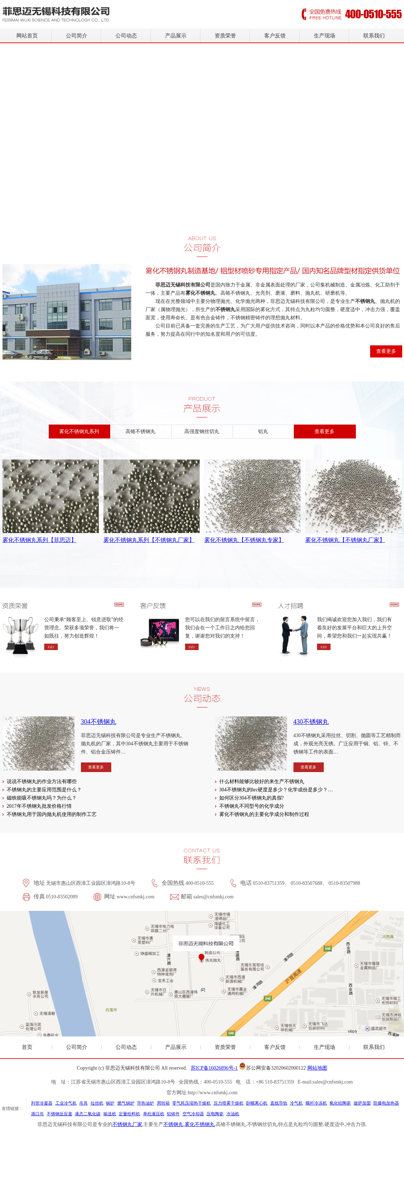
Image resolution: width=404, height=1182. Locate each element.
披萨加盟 (362, 1103)
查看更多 (386, 351)
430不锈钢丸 (311, 721)
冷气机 (296, 1103)
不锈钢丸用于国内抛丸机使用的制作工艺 (52, 814)
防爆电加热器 (386, 1103)
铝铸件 (173, 1113)
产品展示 (175, 36)
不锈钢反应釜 (59, 1113)
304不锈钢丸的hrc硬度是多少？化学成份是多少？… (276, 789)
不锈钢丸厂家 (127, 1124)
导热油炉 (145, 1103)
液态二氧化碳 (88, 1113)
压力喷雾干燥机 (229, 1103)
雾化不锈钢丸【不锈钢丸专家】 (244, 540)
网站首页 (27, 36)
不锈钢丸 (173, 1124)
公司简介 (76, 36)
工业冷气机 (66, 1103)
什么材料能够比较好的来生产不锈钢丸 (261, 781)
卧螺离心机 (256, 1103)
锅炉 (110, 1103)
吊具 (83, 1103)
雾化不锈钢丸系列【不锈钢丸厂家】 (149, 540)
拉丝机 (97, 1103)
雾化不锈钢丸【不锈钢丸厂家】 (345, 540)
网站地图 (317, 1068)
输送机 (109, 1113)
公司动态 (126, 36)
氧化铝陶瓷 (340, 1103)
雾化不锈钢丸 (200, 1124)
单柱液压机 (153, 1113)
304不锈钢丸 (98, 721)
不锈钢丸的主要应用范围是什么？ (44, 789)
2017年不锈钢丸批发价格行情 (39, 806)
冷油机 (232, 1113)
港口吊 (37, 1113)
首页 (27, 1047)
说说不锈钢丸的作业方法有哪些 (42, 781)
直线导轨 (278, 1103)
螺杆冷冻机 (316, 1103)
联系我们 (374, 36)
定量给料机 (129, 1113)
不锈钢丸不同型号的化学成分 (251, 806)
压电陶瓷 (215, 1113)
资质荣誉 (225, 36)
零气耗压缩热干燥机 (191, 1103)
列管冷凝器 (41, 1103)
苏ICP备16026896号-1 (214, 1068)
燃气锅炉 (125, 1103)
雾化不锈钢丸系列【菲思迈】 (39, 540)
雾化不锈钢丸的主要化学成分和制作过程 (264, 814)
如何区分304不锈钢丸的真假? (251, 798)
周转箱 (163, 1103)
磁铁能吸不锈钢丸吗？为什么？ (42, 798)
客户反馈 (275, 36)
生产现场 (324, 36)
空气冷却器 (193, 1113)
